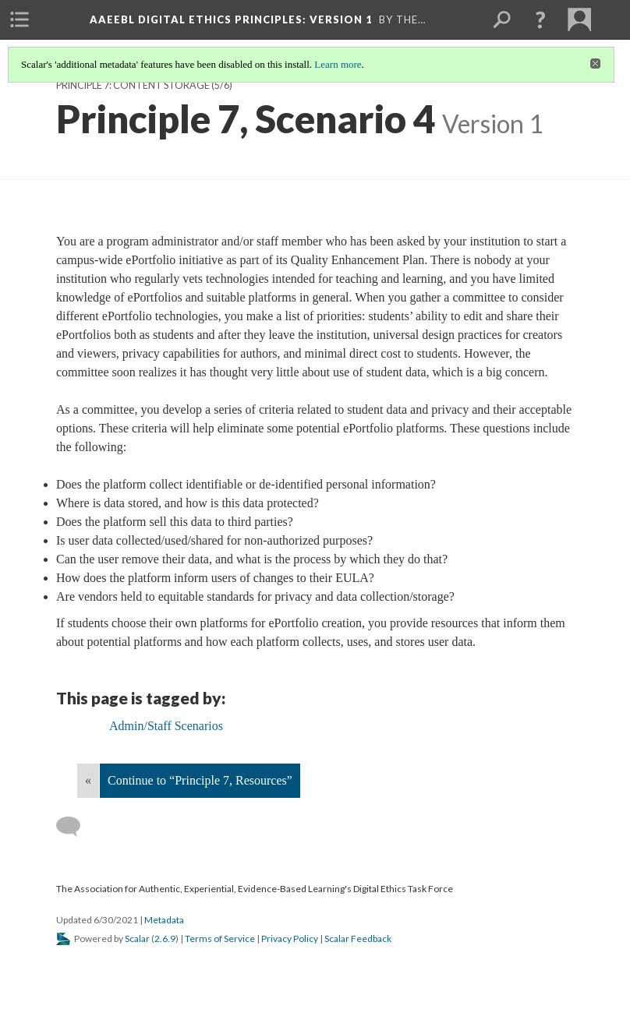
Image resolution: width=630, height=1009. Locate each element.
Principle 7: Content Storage (133, 85)
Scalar (137, 938)
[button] (540, 19)
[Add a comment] (75, 827)
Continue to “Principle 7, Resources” (200, 780)
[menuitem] (19, 19)
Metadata (164, 920)
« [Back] (88, 780)
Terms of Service (220, 938)
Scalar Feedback (357, 938)
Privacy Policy (289, 938)
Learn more (337, 64)
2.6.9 (164, 938)
